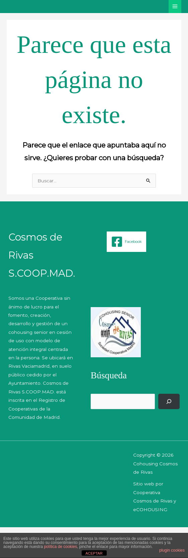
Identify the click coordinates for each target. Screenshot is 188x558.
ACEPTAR (93, 553)
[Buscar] (169, 401)
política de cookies (60, 546)
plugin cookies (172, 550)
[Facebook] (126, 241)
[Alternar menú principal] (175, 6)
